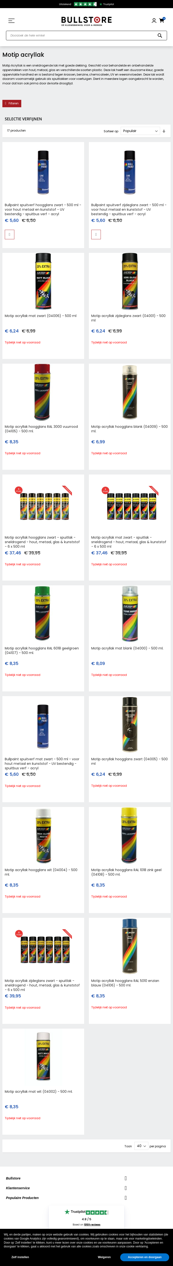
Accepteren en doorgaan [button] (145, 1257)
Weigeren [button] (104, 1257)
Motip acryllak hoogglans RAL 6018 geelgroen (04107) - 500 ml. (42, 650)
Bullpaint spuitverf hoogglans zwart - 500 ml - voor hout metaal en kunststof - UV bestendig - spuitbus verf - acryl (43, 209)
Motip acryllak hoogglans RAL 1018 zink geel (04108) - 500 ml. (126, 872)
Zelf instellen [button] (20, 1257)
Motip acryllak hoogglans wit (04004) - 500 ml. (41, 872)
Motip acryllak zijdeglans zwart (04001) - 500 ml (128, 318)
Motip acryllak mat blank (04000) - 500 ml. (127, 648)
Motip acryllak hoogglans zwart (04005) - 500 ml (129, 761)
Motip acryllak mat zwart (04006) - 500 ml (40, 315)
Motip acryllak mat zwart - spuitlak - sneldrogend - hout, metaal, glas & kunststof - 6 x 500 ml (128, 542)
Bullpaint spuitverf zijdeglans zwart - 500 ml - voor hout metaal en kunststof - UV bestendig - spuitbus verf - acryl (129, 209)
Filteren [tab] (14, 103)
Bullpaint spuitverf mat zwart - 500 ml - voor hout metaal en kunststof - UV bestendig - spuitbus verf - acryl (42, 764)
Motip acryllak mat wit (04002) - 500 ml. (39, 1091)
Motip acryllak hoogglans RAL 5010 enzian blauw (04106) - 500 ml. (125, 983)
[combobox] (86, 35)
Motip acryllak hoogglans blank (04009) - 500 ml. (129, 429)
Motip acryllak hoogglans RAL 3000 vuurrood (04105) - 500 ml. (41, 429)
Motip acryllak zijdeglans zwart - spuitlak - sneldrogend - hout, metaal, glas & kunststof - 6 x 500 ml (42, 985)
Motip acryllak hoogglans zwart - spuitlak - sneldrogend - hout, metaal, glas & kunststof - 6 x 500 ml (42, 542)
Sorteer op (111, 131)
